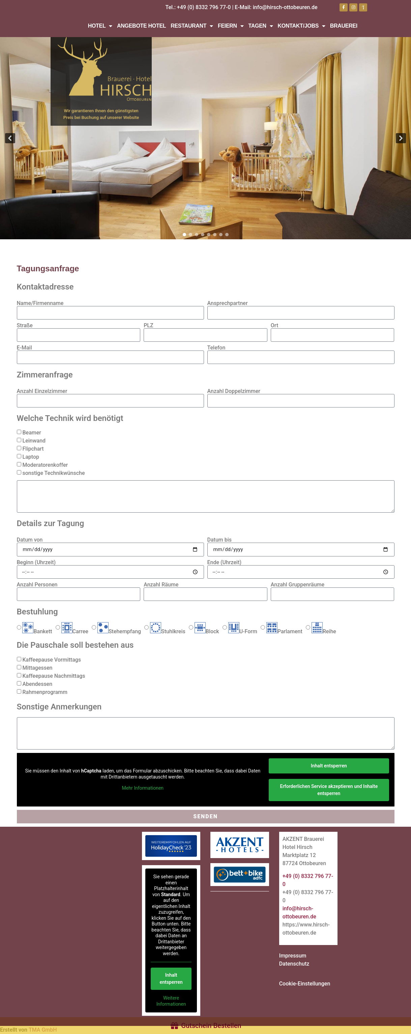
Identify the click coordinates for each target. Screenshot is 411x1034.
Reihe (324, 631)
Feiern (231, 26)
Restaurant (192, 26)
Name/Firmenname (40, 303)
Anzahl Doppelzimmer (233, 391)
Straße (25, 325)
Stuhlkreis (167, 631)
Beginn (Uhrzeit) (36, 562)
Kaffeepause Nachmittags (53, 676)
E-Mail (24, 348)
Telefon (216, 348)
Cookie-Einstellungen (304, 983)
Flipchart (32, 449)
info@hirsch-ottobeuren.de (285, 7)
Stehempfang (119, 631)
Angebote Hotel (141, 26)
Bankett (37, 631)
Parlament (284, 631)
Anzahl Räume (161, 584)
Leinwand (34, 440)
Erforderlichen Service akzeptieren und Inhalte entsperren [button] (329, 790)
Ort (274, 325)
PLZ (148, 325)
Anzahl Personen (37, 584)
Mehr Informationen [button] (142, 788)
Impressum (292, 955)
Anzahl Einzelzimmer (42, 391)
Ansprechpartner (227, 303)
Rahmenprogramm (44, 692)
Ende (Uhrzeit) (224, 562)
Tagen (260, 26)
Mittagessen (37, 668)
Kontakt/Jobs (301, 26)
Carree (74, 631)
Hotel (100, 26)
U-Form (242, 631)
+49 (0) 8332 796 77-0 (204, 7)
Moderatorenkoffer (45, 465)
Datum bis (219, 540)
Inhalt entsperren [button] (329, 765)
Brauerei (343, 26)
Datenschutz (294, 964)
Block (207, 631)
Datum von (30, 540)
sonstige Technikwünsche (53, 473)
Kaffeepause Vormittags (51, 660)
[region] (205, 138)
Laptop (30, 457)
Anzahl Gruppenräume (297, 584)
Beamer (31, 432)
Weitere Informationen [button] (171, 1001)
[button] (10, 138)
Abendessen (37, 684)
